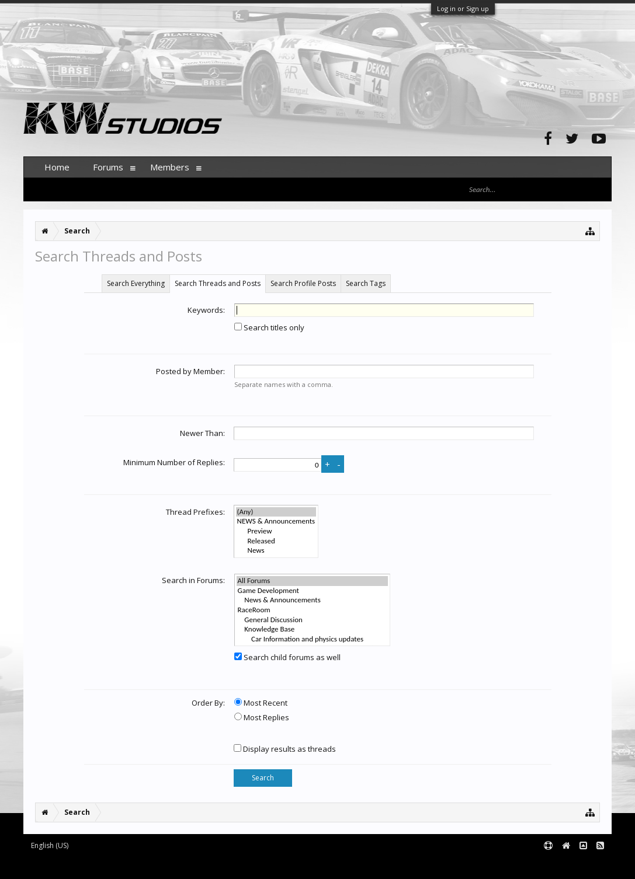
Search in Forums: (193, 580)
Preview (276, 531)
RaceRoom (312, 610)
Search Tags (366, 283)
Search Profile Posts (303, 283)
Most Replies (261, 717)
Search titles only (269, 327)
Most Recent (260, 702)
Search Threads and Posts (218, 283)
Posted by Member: (190, 371)
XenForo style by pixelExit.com (253, 864)
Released (276, 541)
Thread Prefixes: (195, 512)
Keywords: (206, 310)
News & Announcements (312, 600)
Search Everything (136, 283)
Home (57, 167)
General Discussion (312, 620)
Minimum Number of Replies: (174, 462)
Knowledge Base (312, 629)
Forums (108, 167)
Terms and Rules (582, 864)
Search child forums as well (287, 657)
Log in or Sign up (463, 8)
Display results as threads (285, 749)
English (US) (49, 845)
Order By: (208, 702)
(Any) (276, 512)
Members (169, 167)
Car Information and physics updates (312, 639)
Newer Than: (202, 433)
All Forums (312, 581)
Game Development (312, 591)
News (276, 551)
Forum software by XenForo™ (111, 864)
